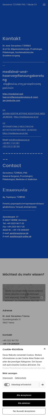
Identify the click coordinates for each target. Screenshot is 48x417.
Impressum (8, 378)
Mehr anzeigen (10, 373)
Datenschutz (20, 378)
